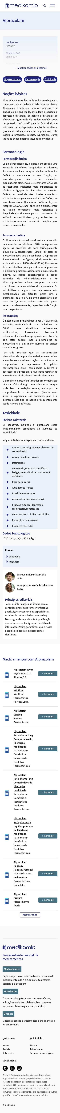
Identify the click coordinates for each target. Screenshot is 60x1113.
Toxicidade (50, 80)
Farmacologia (32, 80)
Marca (33, 1046)
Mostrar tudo (30, 915)
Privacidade (36, 1049)
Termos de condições (41, 1053)
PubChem (14, 562)
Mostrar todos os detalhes (30, 68)
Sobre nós (8, 1053)
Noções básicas (12, 80)
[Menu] (52, 5)
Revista (6, 1049)
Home (6, 1046)
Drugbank (14, 557)
